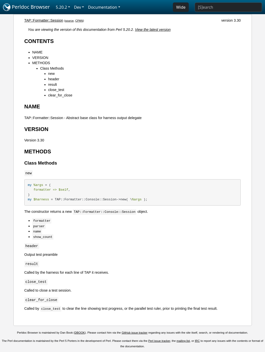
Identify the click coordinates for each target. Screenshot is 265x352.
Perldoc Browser (26, 7)
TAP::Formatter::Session (43, 20)
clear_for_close (60, 95)
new (51, 74)
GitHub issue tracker (135, 332)
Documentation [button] (102, 7)
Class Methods (52, 68)
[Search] (228, 7)
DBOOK (80, 332)
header (53, 79)
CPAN (79, 20)
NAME (37, 52)
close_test (56, 90)
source (69, 20)
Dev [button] (77, 7)
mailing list (183, 340)
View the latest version (153, 30)
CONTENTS (39, 41)
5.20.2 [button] (61, 7)
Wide (181, 7)
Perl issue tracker (159, 340)
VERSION (40, 58)
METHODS (41, 63)
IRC (197, 340)
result (52, 85)
